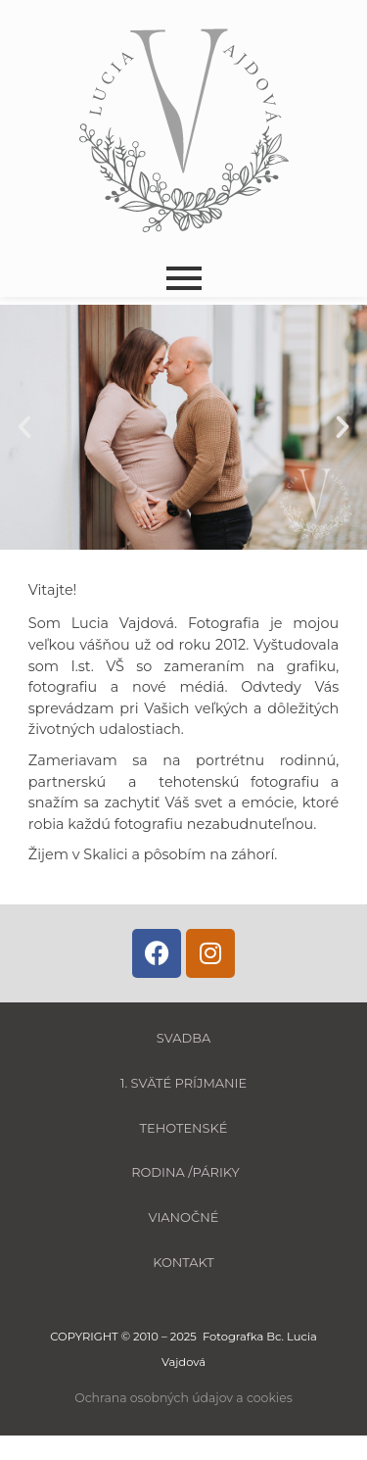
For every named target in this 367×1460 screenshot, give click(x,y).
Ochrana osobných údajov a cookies (183, 1397)
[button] (24, 427)
